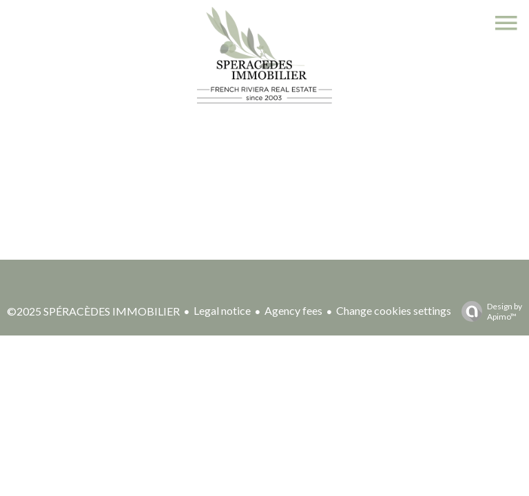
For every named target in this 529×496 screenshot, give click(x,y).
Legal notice (222, 310)
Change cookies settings (393, 310)
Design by (488, 311)
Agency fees (293, 310)
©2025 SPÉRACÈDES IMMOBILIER (93, 311)
